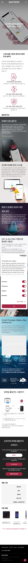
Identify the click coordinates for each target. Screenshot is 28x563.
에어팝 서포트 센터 (14, 474)
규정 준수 (15, 547)
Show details (20, 301)
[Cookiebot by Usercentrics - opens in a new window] (20, 256)
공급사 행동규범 (21, 547)
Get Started (14, 464)
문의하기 (14, 455)
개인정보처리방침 (5, 547)
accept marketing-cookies (14, 343)
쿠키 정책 (11, 547)
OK (14, 306)
